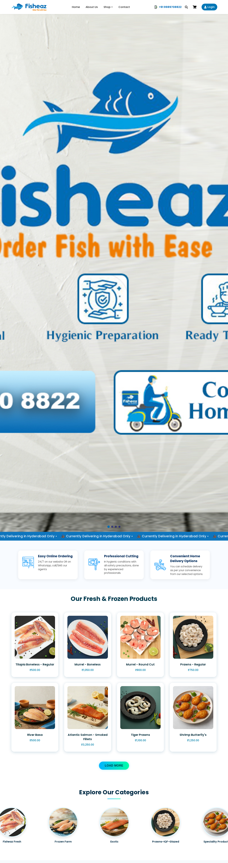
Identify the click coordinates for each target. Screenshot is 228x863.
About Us (92, 7)
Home (76, 7)
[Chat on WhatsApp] (219, 854)
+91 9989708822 (168, 7)
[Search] (186, 7)
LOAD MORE (114, 765)
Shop (107, 7)
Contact (124, 7)
